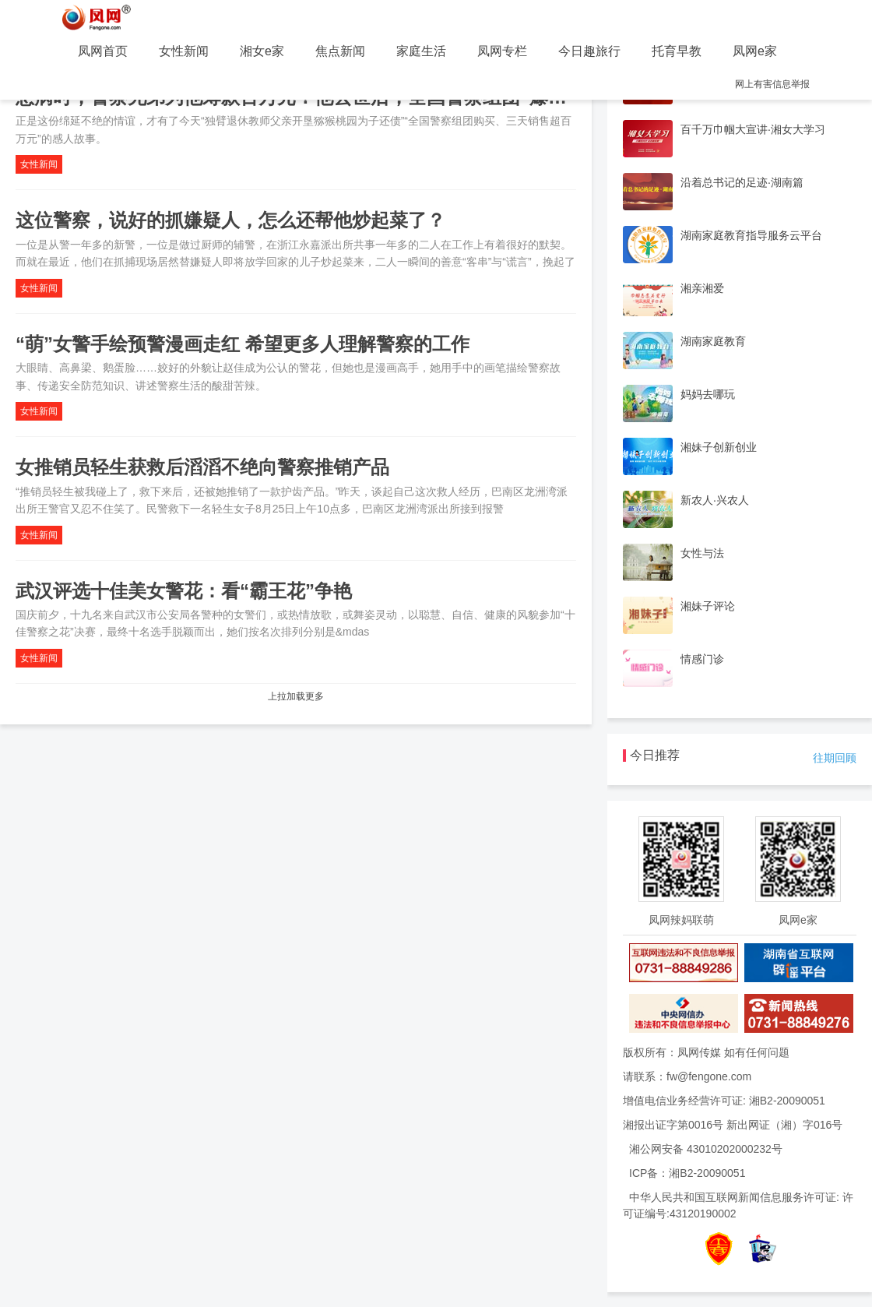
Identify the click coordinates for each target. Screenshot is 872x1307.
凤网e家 (755, 51)
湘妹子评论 (707, 606)
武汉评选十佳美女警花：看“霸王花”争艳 (184, 590)
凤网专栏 (502, 51)
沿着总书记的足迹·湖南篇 (741, 182)
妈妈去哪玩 (707, 394)
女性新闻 (184, 51)
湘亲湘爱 (702, 288)
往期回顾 (834, 758)
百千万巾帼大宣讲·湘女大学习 (752, 129)
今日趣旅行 (589, 51)
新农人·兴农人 (714, 500)
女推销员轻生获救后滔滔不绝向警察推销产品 (202, 466)
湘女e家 (262, 51)
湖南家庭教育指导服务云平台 (751, 235)
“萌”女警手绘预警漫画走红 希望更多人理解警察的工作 (242, 343)
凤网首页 (103, 51)
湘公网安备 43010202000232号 (705, 1149)
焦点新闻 (340, 51)
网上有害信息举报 (772, 84)
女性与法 (702, 553)
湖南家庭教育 (713, 341)
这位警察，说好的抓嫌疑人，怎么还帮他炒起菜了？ (230, 220)
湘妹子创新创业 (718, 447)
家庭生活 (421, 51)
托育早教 (676, 51)
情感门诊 (702, 659)
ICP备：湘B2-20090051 (687, 1173)
